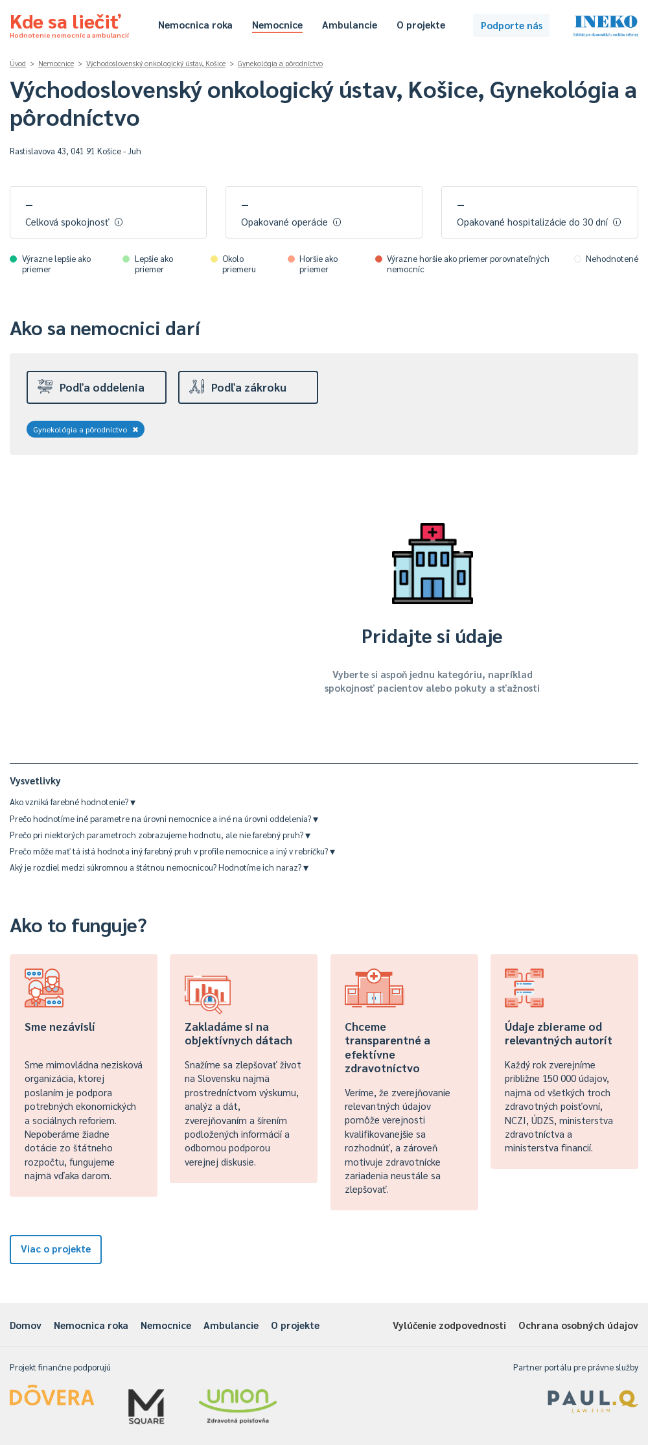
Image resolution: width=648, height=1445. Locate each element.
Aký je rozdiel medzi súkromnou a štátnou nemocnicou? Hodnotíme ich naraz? (159, 867)
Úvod (18, 63)
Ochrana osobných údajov (578, 1325)
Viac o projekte (56, 1248)
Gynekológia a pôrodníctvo (280, 63)
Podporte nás (511, 25)
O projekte (421, 24)
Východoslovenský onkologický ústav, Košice (156, 63)
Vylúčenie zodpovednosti (449, 1325)
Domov (25, 1325)
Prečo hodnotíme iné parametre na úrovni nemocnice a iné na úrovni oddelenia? (164, 818)
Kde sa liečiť (69, 23)
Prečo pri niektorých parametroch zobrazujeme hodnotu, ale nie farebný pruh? (160, 834)
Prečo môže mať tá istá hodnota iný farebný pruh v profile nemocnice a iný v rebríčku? (172, 850)
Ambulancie (349, 24)
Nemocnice (277, 24)
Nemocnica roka (195, 24)
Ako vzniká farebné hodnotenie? (72, 801)
